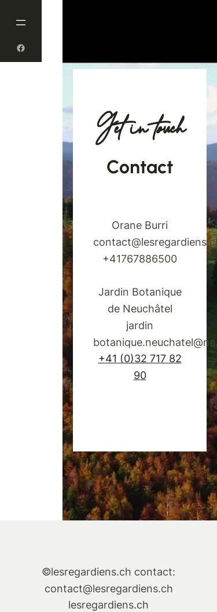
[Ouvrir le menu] (21, 23)
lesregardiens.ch (108, 605)
